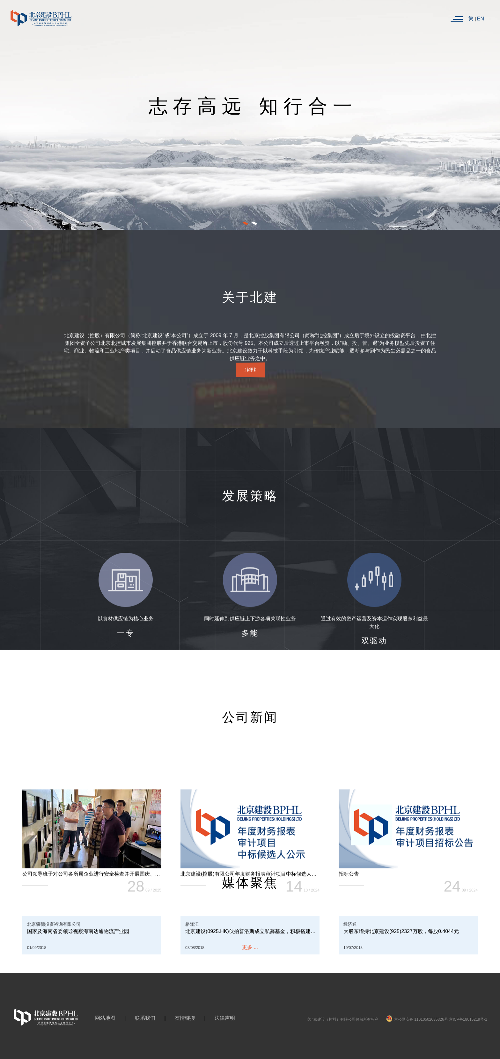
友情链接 (185, 1018)
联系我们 (145, 1018)
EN (480, 18)
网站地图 (105, 1018)
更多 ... (250, 950)
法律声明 (225, 1018)
